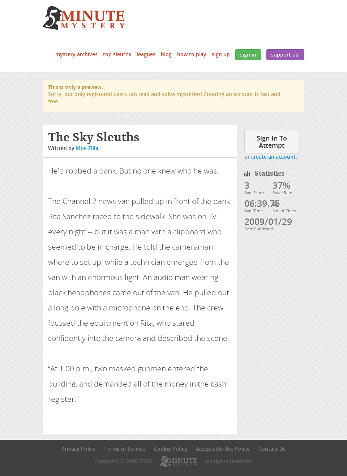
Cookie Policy (170, 448)
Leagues (146, 54)
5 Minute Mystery (84, 18)
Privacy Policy (78, 448)
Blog (166, 54)
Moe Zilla (87, 148)
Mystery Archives (76, 54)
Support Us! (285, 54)
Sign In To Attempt (272, 142)
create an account (273, 156)
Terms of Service (124, 448)
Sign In (248, 54)
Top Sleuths (117, 54)
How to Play (191, 54)
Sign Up (221, 54)
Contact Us (272, 448)
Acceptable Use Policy (223, 448)
